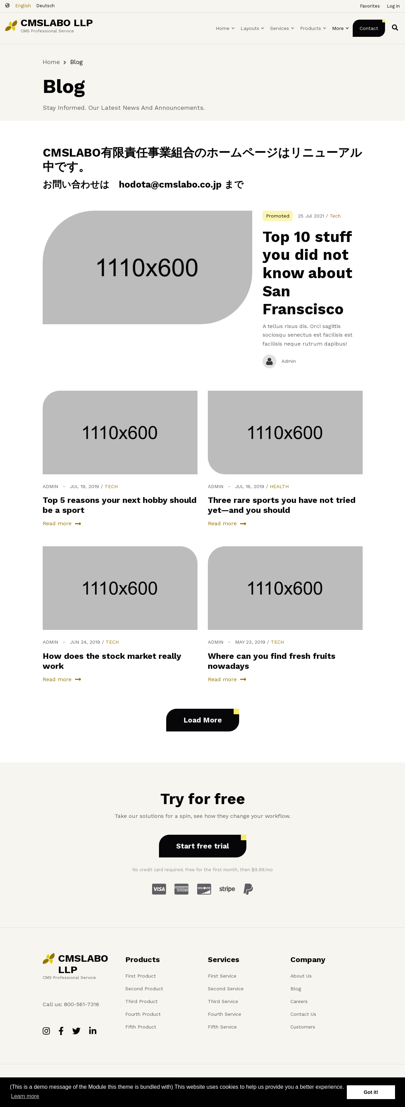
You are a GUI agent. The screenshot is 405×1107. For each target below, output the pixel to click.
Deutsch (45, 5)
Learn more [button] (25, 1096)
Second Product (144, 988)
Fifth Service (222, 1027)
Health (279, 486)
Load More (202, 720)
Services (282, 34)
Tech (335, 216)
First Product (140, 976)
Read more (57, 523)
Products (313, 34)
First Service (222, 976)
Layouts (253, 34)
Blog (295, 988)
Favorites (370, 6)
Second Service (226, 988)
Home (225, 34)
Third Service (223, 1001)
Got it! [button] (371, 1092)
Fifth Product (140, 1027)
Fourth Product (143, 1014)
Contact (369, 28)
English (23, 5)
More (341, 34)
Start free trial (202, 846)
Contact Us (303, 1014)
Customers (302, 1027)
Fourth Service (224, 1014)
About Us (301, 976)
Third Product (141, 1001)
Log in (393, 6)
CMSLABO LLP (57, 23)
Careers (299, 1001)
